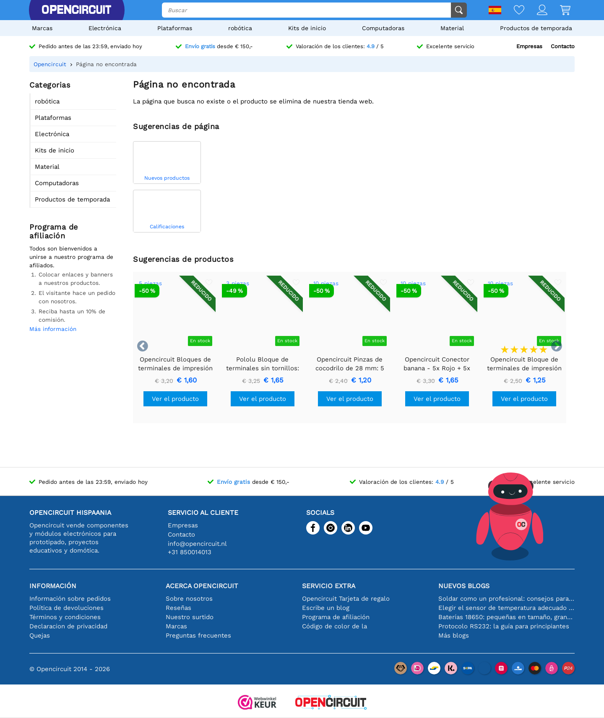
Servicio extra (328, 586)
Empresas (529, 46)
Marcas (42, 28)
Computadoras (383, 28)
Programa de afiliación (336, 617)
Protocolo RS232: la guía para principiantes (503, 626)
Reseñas (178, 608)
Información (52, 586)
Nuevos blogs (463, 586)
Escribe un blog (325, 608)
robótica (240, 28)
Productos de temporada (536, 28)
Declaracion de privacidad (68, 626)
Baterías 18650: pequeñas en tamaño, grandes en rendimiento (506, 617)
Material (452, 28)
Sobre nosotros (189, 598)
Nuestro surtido (189, 617)
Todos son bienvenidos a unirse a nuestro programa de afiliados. (71, 257)
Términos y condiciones (65, 617)
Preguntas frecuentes (198, 635)
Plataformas (174, 28)
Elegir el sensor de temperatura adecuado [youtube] (506, 608)
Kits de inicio (307, 28)
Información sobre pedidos (70, 598)
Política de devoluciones (66, 608)
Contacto (563, 46)
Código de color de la (334, 626)
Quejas (39, 635)
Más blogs (453, 635)
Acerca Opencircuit (202, 586)
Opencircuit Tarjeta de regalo (346, 598)
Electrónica (105, 28)
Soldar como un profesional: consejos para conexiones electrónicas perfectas (506, 598)
